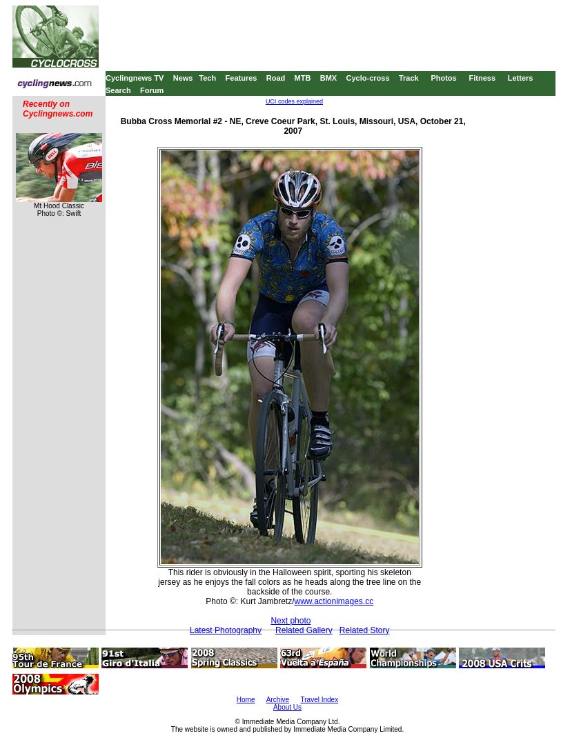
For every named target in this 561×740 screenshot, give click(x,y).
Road (276, 78)
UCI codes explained (294, 101)
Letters (520, 78)
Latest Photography (226, 630)
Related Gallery (304, 630)
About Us (287, 707)
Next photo (290, 621)
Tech (207, 78)
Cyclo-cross (368, 78)
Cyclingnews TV (135, 78)
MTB (303, 78)
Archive (277, 699)
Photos (443, 78)
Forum (152, 90)
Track (409, 78)
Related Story (364, 630)
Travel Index (320, 699)
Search (118, 90)
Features (241, 78)
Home (246, 699)
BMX (328, 78)
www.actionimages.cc (333, 601)
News (183, 78)
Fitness (482, 78)
